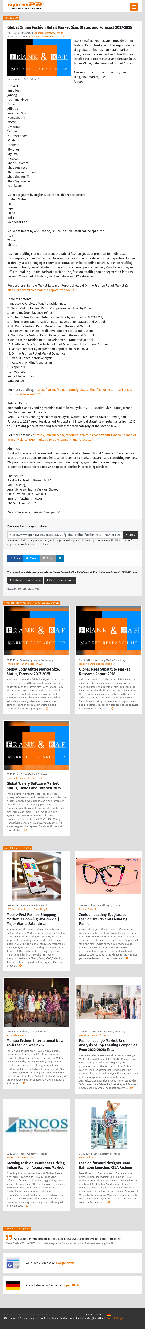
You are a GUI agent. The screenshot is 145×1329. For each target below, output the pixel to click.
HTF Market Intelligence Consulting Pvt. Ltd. (31, 909)
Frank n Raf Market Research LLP (46, 36)
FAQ (5, 1318)
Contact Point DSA (69, 1318)
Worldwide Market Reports (94, 1035)
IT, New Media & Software (33, 774)
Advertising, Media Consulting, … (38, 660)
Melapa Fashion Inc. (17, 1035)
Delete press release (25, 580)
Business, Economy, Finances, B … (111, 1031)
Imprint (13, 1318)
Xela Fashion (86, 1157)
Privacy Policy (26, 1318)
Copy (130, 535)
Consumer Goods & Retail (34, 905)
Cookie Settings (114, 1318)
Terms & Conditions (47, 1318)
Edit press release (60, 580)
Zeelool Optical (87, 909)
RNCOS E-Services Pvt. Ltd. (21, 1157)
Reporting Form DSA (92, 1318)
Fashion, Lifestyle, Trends (49, 33)
